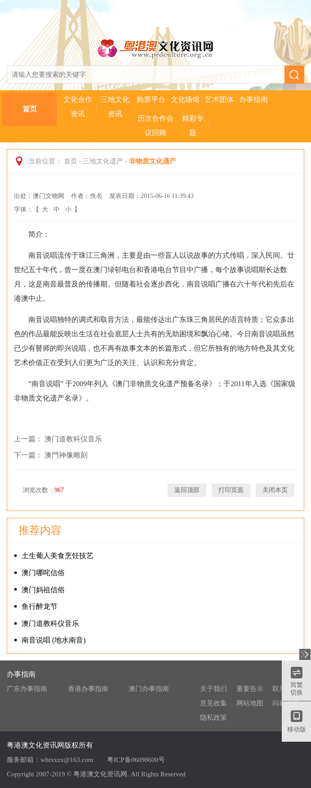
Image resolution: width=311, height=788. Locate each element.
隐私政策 (213, 717)
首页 (29, 109)
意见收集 (213, 703)
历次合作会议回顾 (155, 125)
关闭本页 (275, 490)
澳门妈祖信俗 (43, 590)
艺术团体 (219, 99)
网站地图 (249, 703)
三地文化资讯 (115, 107)
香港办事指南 (88, 688)
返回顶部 (187, 490)
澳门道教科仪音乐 (73, 439)
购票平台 (151, 99)
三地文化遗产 (103, 161)
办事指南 (253, 99)
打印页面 (231, 490)
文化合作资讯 (77, 107)
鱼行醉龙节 (40, 606)
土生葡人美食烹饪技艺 (57, 555)
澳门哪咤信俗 (43, 573)
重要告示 (249, 688)
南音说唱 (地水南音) (54, 640)
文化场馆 (185, 99)
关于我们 (213, 688)
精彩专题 (193, 125)
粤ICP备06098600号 (135, 759)
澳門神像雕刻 (66, 455)
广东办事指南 (27, 688)
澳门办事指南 (149, 688)
